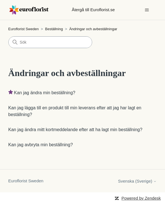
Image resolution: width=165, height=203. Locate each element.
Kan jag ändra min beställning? (44, 92)
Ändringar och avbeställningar (93, 29)
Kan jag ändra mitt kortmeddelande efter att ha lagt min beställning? (75, 129)
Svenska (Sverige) (137, 181)
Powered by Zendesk (141, 198)
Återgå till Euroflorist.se (93, 9)
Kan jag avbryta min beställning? (40, 144)
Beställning (54, 29)
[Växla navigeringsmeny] (147, 10)
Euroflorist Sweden (23, 29)
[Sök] (50, 42)
